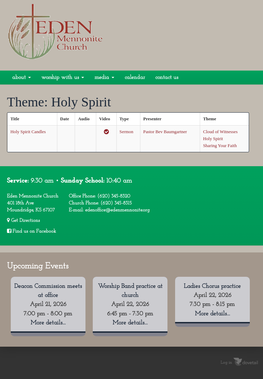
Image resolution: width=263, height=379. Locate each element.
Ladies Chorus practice (212, 286)
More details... (48, 323)
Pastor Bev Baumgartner (165, 131)
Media (104, 77)
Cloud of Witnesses (220, 131)
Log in (226, 362)
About (21, 77)
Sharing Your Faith (220, 145)
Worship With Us (62, 77)
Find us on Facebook (31, 231)
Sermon (126, 131)
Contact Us (166, 77)
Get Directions (23, 220)
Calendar (135, 77)
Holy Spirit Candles (28, 131)
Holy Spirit (213, 138)
